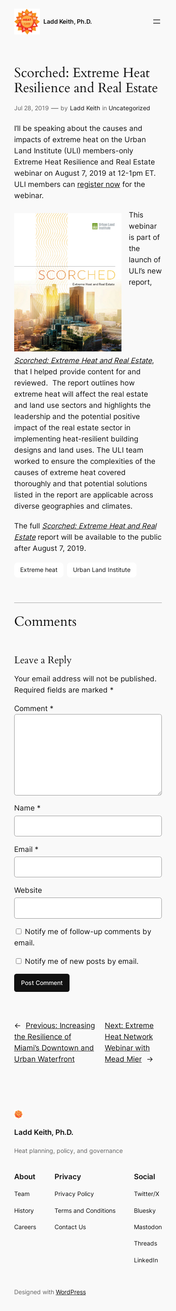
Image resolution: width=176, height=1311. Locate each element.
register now (98, 184)
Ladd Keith (85, 108)
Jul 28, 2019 (31, 108)
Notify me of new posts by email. (82, 961)
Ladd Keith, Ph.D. (67, 21)
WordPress (71, 1291)
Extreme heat (39, 569)
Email (26, 849)
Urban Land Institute (101, 569)
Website (28, 890)
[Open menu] (157, 21)
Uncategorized (129, 108)
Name (27, 808)
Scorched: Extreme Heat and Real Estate (83, 360)
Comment (34, 708)
